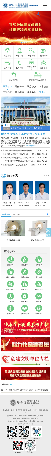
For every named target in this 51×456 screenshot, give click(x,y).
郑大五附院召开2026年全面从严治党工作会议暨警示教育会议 (20, 161)
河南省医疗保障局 (26, 390)
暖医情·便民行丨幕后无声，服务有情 (23, 134)
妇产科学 (10, 310)
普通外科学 (25, 273)
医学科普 (7, 92)
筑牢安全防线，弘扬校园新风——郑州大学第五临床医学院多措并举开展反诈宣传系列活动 (20, 165)
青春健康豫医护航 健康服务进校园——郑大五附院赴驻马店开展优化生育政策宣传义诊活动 (20, 150)
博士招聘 (19, 92)
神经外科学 (10, 273)
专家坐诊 (31, 52)
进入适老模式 (48, 232)
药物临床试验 (31, 64)
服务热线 (20, 64)
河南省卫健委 (14, 390)
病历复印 (44, 64)
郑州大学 (4, 390)
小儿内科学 (10, 298)
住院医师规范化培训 (37, 76)
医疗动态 (31, 86)
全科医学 (24, 298)
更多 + (42, 92)
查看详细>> (31, 146)
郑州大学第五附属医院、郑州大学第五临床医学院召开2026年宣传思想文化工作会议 (20, 157)
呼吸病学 (24, 285)
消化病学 (24, 261)
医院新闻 (7, 86)
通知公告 (19, 86)
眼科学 (38, 298)
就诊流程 (7, 52)
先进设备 (6, 214)
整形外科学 (10, 285)
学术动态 (43, 86)
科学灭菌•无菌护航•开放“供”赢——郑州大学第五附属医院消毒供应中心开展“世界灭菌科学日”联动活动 (20, 154)
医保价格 (7, 64)
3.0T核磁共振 (13, 240)
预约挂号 (44, 52)
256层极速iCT (37, 240)
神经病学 (38, 261)
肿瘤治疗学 (39, 285)
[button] (21, 42)
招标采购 (31, 92)
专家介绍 (20, 52)
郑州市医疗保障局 (41, 390)
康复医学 (10, 261)
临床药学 (38, 310)
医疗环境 (17, 214)
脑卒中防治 (13, 76)
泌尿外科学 (25, 310)
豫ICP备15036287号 (25, 424)
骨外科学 (38, 273)
